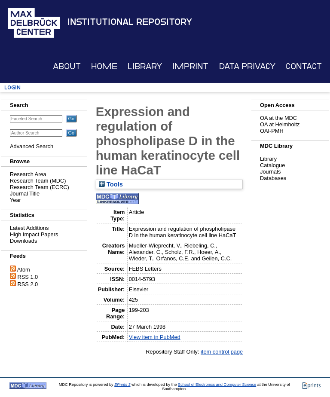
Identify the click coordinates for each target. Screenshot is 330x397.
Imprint (190, 66)
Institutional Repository (129, 22)
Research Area (28, 174)
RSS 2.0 (28, 284)
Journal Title (25, 193)
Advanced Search (31, 146)
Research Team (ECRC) (39, 187)
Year (15, 200)
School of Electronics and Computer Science (217, 384)
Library (145, 66)
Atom (23, 269)
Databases (273, 178)
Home (104, 66)
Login (12, 87)
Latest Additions (29, 228)
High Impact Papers (34, 234)
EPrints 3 (122, 384)
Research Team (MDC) (38, 180)
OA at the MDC (278, 118)
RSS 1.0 (28, 277)
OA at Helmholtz (279, 124)
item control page (222, 351)
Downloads (23, 241)
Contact (304, 66)
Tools (111, 184)
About (67, 66)
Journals (270, 171)
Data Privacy (247, 66)
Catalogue (272, 165)
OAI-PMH (272, 131)
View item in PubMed (154, 337)
